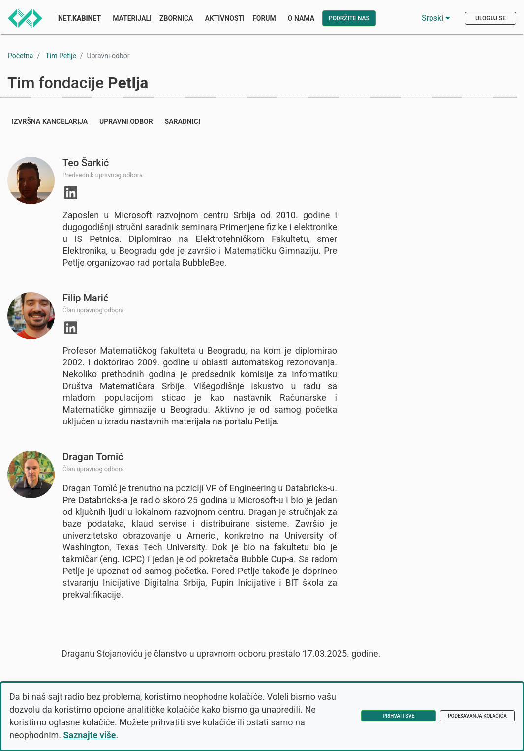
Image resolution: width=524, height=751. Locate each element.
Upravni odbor (126, 121)
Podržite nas (349, 18)
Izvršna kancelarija (50, 121)
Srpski (436, 18)
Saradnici (182, 121)
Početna (20, 56)
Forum (264, 18)
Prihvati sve (398, 716)
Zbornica (176, 18)
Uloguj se (490, 18)
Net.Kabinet (79, 18)
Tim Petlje (60, 56)
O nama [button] (301, 18)
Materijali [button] (132, 18)
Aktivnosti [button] (225, 18)
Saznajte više (89, 735)
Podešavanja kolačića (477, 716)
